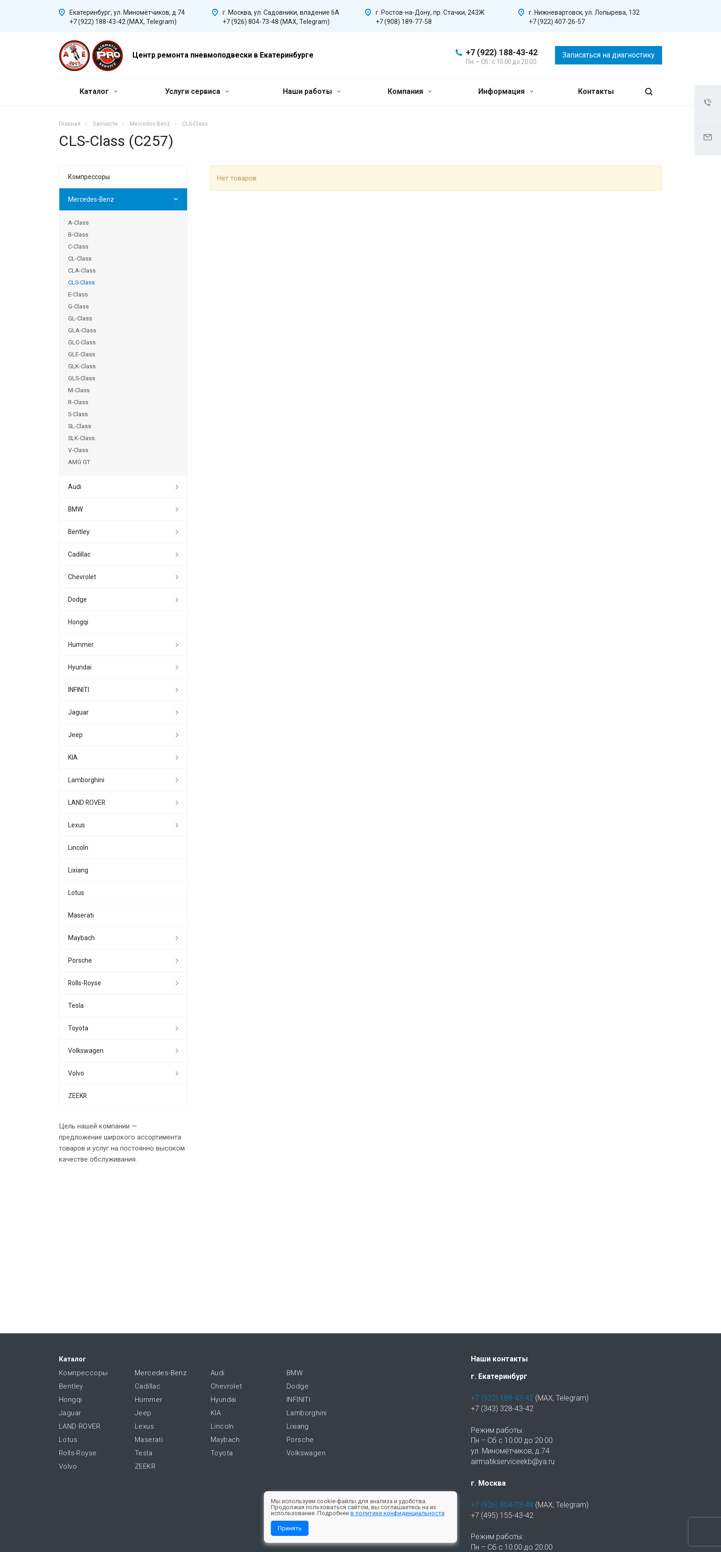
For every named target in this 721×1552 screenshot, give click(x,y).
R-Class (78, 402)
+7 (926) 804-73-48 (502, 1504)
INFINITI (78, 689)
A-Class (78, 222)
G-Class (78, 306)
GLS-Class (81, 378)
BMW (75, 509)
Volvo (76, 1073)
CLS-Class (81, 282)
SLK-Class (81, 438)
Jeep (75, 734)
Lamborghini (86, 780)
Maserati (81, 915)
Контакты (596, 91)
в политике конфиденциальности (397, 1513)
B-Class (78, 234)
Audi (74, 486)
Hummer (81, 644)
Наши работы (312, 91)
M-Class (79, 390)
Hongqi (78, 622)
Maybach (81, 938)
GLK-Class (82, 366)
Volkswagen (85, 1050)
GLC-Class (82, 342)
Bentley (79, 531)
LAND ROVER (86, 802)
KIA (73, 757)
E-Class (78, 294)
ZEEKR (77, 1095)
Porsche (80, 960)
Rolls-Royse (84, 983)
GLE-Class (81, 354)
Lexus (76, 825)
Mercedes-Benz (91, 199)
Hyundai (80, 667)
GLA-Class (82, 330)
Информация (505, 91)
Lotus (76, 892)
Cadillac (79, 554)
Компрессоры (89, 176)
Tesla (76, 1005)
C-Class (78, 246)
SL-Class (79, 426)
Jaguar (78, 712)
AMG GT (79, 462)
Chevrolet (82, 577)
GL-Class (80, 318)
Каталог (99, 91)
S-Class (78, 414)
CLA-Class (82, 270)
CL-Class (80, 258)
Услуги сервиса (197, 91)
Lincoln (78, 847)
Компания (410, 91)
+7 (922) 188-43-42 (502, 52)
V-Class (78, 450)
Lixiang (78, 870)
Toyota (78, 1028)
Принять (290, 1528)
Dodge (77, 599)
